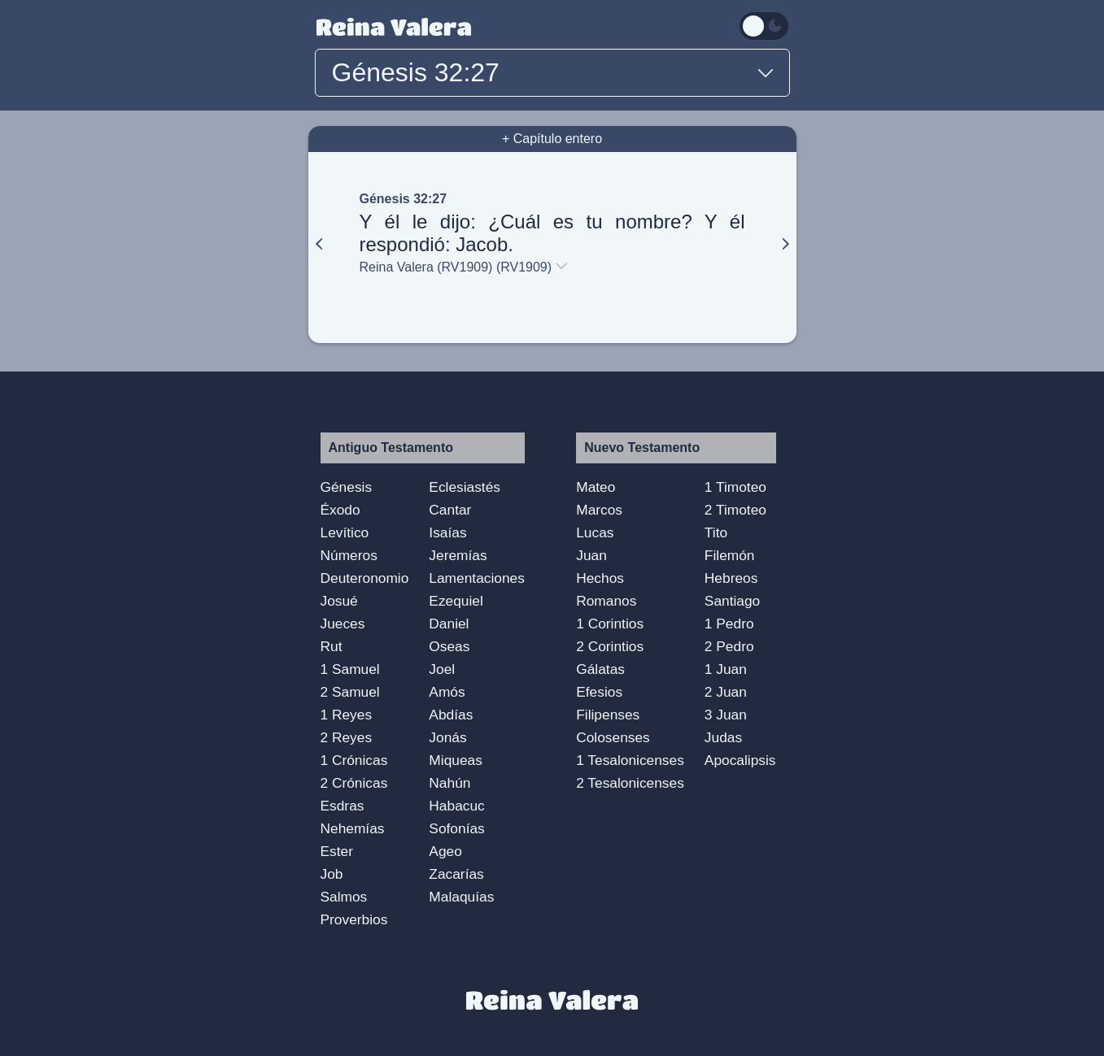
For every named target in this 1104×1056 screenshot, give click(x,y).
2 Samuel (350, 692)
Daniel (449, 623)
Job (332, 874)
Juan (591, 555)
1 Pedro (729, 623)
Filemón (730, 555)
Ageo (445, 851)
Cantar (450, 510)
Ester (337, 851)
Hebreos (731, 578)
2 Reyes (347, 737)
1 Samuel (350, 669)
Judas (723, 737)
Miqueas (455, 760)
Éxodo (340, 510)
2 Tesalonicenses (630, 783)
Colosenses (613, 737)
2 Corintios (610, 646)
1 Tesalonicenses (630, 760)
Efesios (599, 692)
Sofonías (456, 828)
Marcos (599, 510)
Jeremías (458, 555)
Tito (716, 532)
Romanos (606, 601)
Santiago (732, 601)
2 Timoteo (735, 510)
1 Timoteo (735, 487)
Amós (447, 692)
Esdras (342, 805)
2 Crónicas (354, 783)
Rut (332, 646)
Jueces (343, 623)
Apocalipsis (740, 760)
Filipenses (607, 714)
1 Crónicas (354, 760)
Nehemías (353, 828)
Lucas (594, 532)
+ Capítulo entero (552, 139)
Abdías (451, 714)
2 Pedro (729, 646)
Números (349, 555)
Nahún (449, 783)
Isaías (447, 532)
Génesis (347, 487)
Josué (339, 601)
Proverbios (354, 919)
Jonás (447, 737)
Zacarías (456, 874)
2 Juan (726, 692)
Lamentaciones (477, 578)
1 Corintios (610, 623)
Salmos (344, 897)
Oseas (449, 646)
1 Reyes (347, 714)
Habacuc (456, 805)
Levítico (345, 532)
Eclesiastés (464, 487)
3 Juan (726, 714)
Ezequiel (455, 601)
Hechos (600, 578)
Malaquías (461, 897)
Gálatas (600, 669)
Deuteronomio (365, 578)
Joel (442, 669)
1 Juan (726, 669)
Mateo (595, 487)
